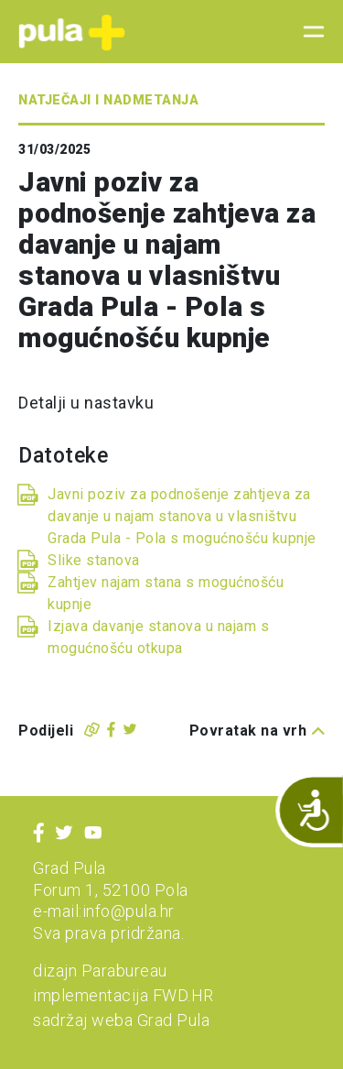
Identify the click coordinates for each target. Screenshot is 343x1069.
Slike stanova (94, 560)
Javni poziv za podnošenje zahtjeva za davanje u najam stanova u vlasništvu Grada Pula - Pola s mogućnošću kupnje (182, 516)
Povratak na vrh (257, 730)
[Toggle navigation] (308, 32)
